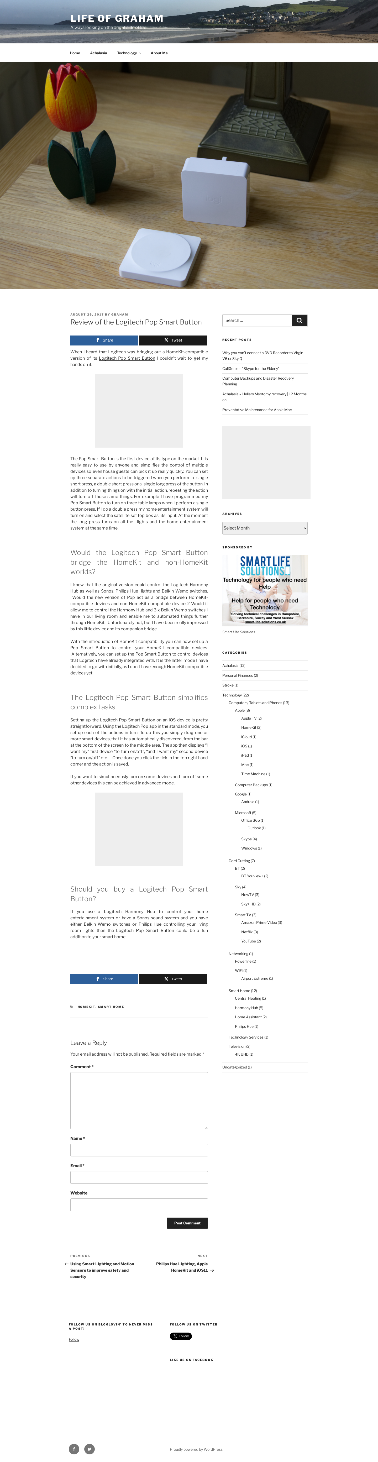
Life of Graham (117, 18)
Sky (238, 887)
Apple (240, 710)
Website (78, 1193)
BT (237, 868)
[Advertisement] (139, 411)
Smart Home (111, 1007)
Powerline (243, 961)
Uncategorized (234, 1067)
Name (77, 1138)
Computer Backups (251, 785)
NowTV (247, 894)
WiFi (239, 970)
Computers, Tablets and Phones (255, 702)
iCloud (246, 737)
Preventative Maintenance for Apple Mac (257, 409)
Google (241, 794)
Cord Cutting (239, 860)
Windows (249, 848)
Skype (246, 839)
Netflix (247, 932)
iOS (244, 746)
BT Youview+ (252, 876)
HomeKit (87, 1007)
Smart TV (243, 915)
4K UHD (242, 1054)
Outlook (254, 828)
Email (77, 1165)
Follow (74, 1339)
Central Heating (248, 998)
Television (237, 1046)
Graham (119, 314)
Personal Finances (237, 675)
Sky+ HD (248, 904)
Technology (129, 53)
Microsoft (243, 812)
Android (247, 801)
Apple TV (249, 718)
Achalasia (98, 53)
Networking (238, 953)
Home (75, 53)
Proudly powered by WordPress (196, 1449)
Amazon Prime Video (259, 922)
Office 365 (250, 820)
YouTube (248, 941)
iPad (245, 755)
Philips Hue (244, 1026)
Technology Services (246, 1037)
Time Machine (253, 774)
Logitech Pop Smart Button (127, 358)
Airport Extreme (254, 978)
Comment (82, 1066)
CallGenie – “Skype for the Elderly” (251, 368)
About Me (159, 53)
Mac (245, 764)
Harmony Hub (246, 1007)
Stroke (228, 685)
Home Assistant (248, 1017)
